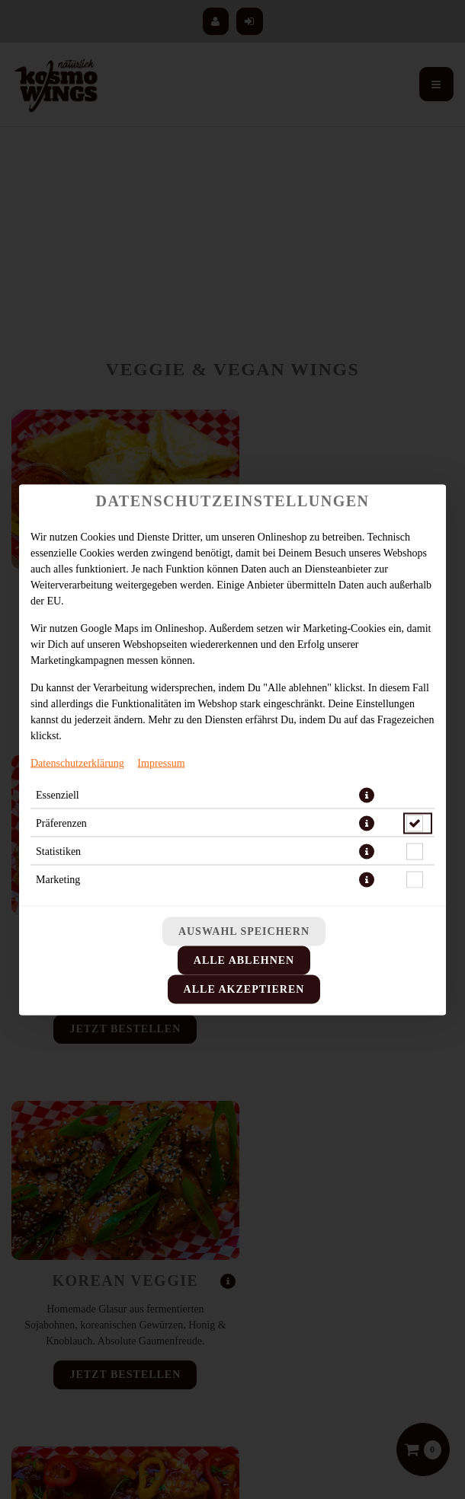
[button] (366, 794)
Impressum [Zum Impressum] (160, 762)
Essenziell (57, 794)
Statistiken (58, 850)
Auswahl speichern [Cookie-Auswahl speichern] (243, 930)
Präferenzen (61, 822)
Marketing (58, 879)
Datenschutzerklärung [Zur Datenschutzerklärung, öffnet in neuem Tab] (77, 762)
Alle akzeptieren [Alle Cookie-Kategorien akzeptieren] (244, 988)
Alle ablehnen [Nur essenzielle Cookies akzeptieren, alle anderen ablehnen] (244, 959)
